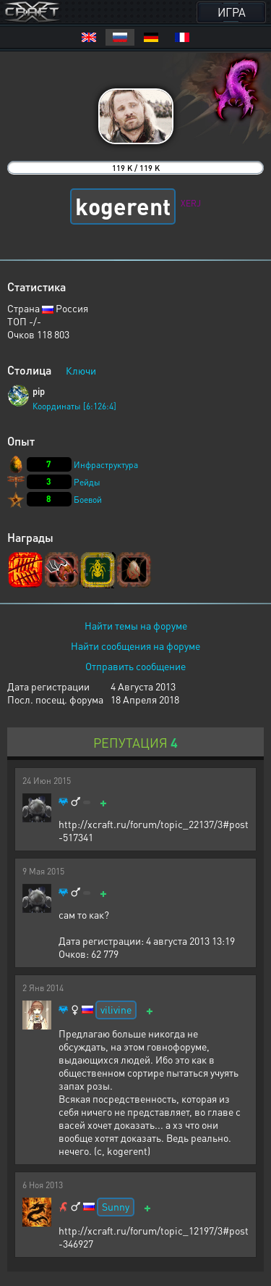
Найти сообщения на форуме (135, 645)
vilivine (116, 1009)
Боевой (88, 499)
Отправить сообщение (135, 665)
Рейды (87, 482)
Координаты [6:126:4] (74, 406)
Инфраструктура (106, 464)
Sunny (115, 1206)
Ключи (81, 370)
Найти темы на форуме (136, 625)
